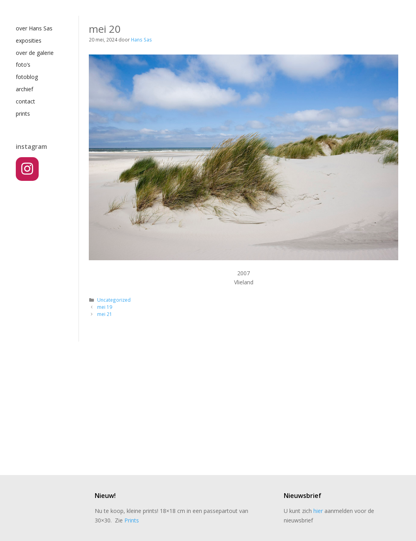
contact (25, 101)
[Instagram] (27, 169)
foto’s (23, 64)
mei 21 (104, 314)
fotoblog (27, 77)
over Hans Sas (34, 28)
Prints (131, 520)
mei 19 (104, 307)
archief (24, 89)
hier (318, 511)
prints (23, 113)
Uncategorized (114, 300)
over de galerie (35, 52)
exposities (28, 40)
